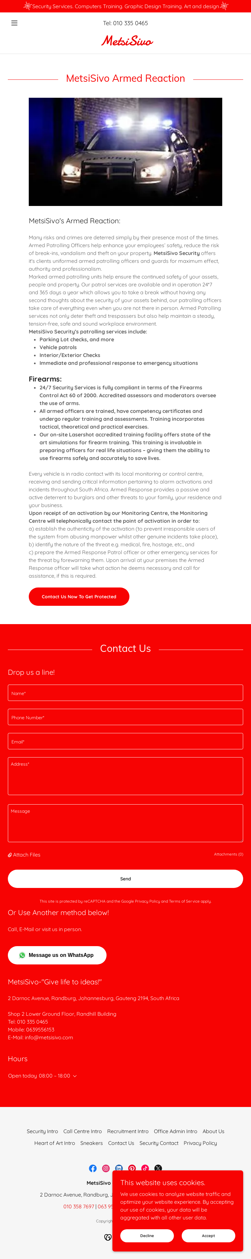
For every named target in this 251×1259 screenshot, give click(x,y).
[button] (25, 22)
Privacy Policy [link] (147, 901)
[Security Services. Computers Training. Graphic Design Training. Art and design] (125, 6)
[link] (125, 43)
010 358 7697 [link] (78, 1206)
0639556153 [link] (40, 1029)
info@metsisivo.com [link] (49, 1037)
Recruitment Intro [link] (128, 1131)
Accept (208, 1235)
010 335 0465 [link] (130, 23)
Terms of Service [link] (184, 901)
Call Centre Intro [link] (82, 1131)
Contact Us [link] (121, 1143)
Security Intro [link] (42, 1131)
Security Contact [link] (159, 1143)
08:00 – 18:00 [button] (54, 1075)
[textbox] (125, 693)
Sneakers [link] (91, 1143)
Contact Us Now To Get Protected (79, 597)
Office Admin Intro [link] (175, 1131)
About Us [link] (214, 1131)
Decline (147, 1235)
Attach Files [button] (27, 854)
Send (125, 879)
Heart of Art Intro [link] (54, 1143)
